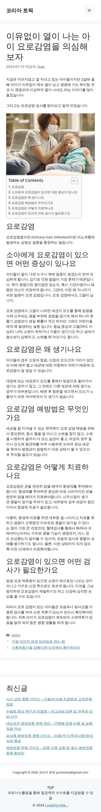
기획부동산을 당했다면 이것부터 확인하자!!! (46, 647)
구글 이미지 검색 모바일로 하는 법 (38, 641)
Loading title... (56, 805)
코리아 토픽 (19, 10)
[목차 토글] (72, 180)
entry (16, 635)
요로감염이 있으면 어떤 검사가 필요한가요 (41, 213)
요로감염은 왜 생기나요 (28, 197)
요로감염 (18, 187)
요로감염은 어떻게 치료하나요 (32, 208)
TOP (50, 787)
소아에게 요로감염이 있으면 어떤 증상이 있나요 (44, 192)
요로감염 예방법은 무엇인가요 (32, 203)
